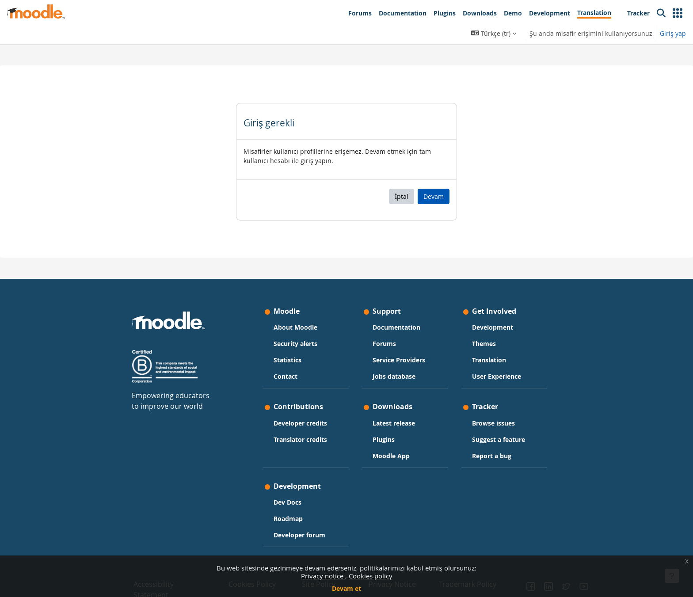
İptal (401, 196)
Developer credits (300, 423)
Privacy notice (323, 575)
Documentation (396, 327)
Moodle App (391, 456)
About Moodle (295, 327)
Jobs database (394, 376)
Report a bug (491, 456)
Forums (384, 343)
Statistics (287, 360)
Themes (484, 343)
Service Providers (399, 360)
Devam (433, 196)
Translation (489, 360)
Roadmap (288, 518)
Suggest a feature (498, 439)
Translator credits (300, 439)
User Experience (496, 376)
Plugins (384, 439)
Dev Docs (287, 502)
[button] (677, 13)
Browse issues (493, 423)
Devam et (346, 588)
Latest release (394, 423)
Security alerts (295, 343)
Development (492, 327)
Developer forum (299, 535)
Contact (285, 376)
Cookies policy (370, 575)
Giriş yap (673, 33)
